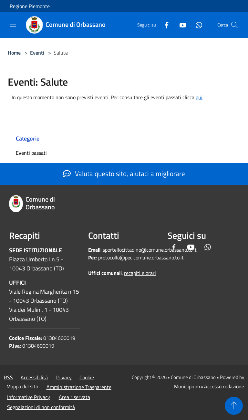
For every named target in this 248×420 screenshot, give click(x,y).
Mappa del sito (22, 386)
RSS (8, 377)
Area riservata (74, 397)
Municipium (187, 386)
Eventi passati (31, 153)
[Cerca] (234, 25)
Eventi (37, 53)
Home (14, 53)
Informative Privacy (28, 397)
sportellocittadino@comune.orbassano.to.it (150, 250)
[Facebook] (164, 24)
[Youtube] (180, 24)
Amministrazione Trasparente (78, 387)
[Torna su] (234, 406)
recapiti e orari (140, 273)
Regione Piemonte (30, 6)
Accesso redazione (224, 386)
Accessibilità (34, 377)
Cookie (86, 377)
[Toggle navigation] (13, 24)
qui (199, 97)
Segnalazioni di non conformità (41, 407)
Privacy (64, 377)
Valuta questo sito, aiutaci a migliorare (124, 173)
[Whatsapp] (196, 24)
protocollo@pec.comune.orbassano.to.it (141, 257)
